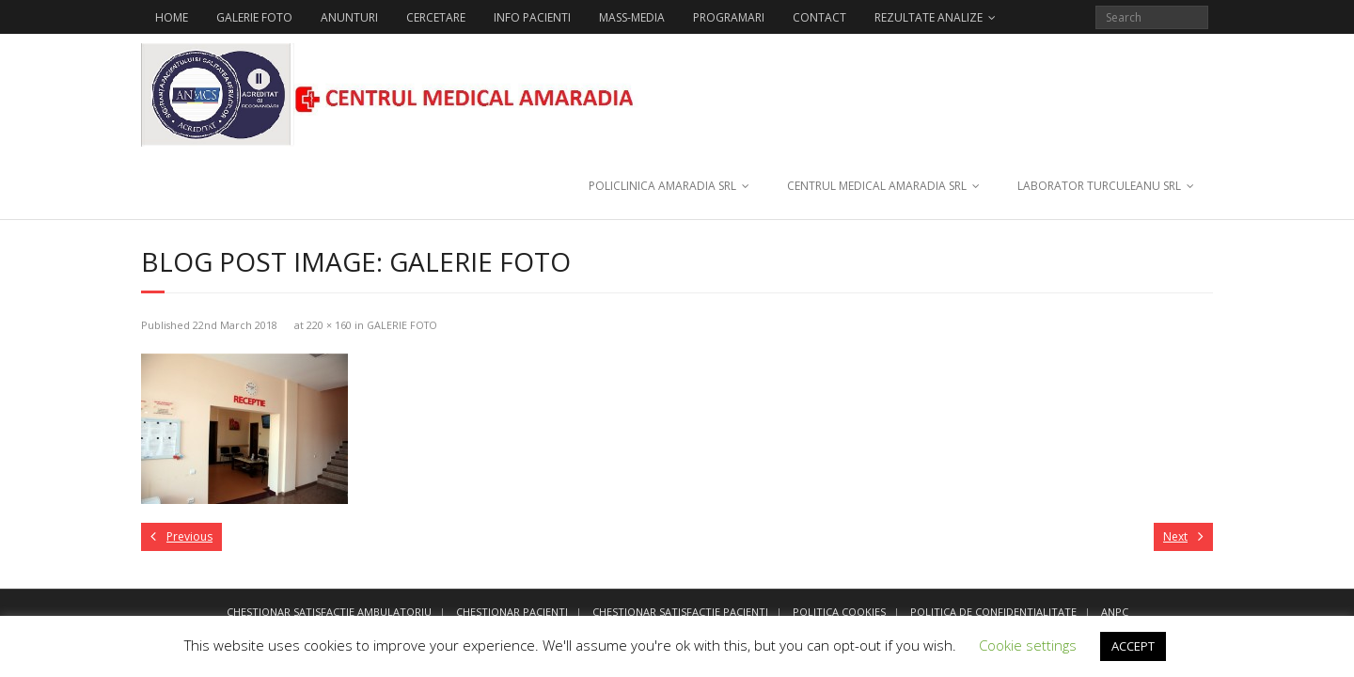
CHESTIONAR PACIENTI (512, 612)
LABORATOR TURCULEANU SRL (1099, 186)
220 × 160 (329, 325)
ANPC (1114, 612)
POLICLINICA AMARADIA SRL (662, 186)
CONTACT (819, 17)
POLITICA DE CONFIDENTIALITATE (993, 612)
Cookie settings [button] (1028, 645)
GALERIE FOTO (254, 17)
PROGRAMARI (728, 17)
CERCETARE (435, 17)
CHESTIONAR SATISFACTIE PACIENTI (680, 612)
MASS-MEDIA (632, 17)
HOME (171, 17)
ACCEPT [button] (1133, 646)
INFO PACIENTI (532, 17)
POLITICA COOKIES (839, 612)
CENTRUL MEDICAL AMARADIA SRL (877, 186)
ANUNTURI (349, 17)
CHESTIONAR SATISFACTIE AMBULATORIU (329, 612)
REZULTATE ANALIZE (928, 17)
